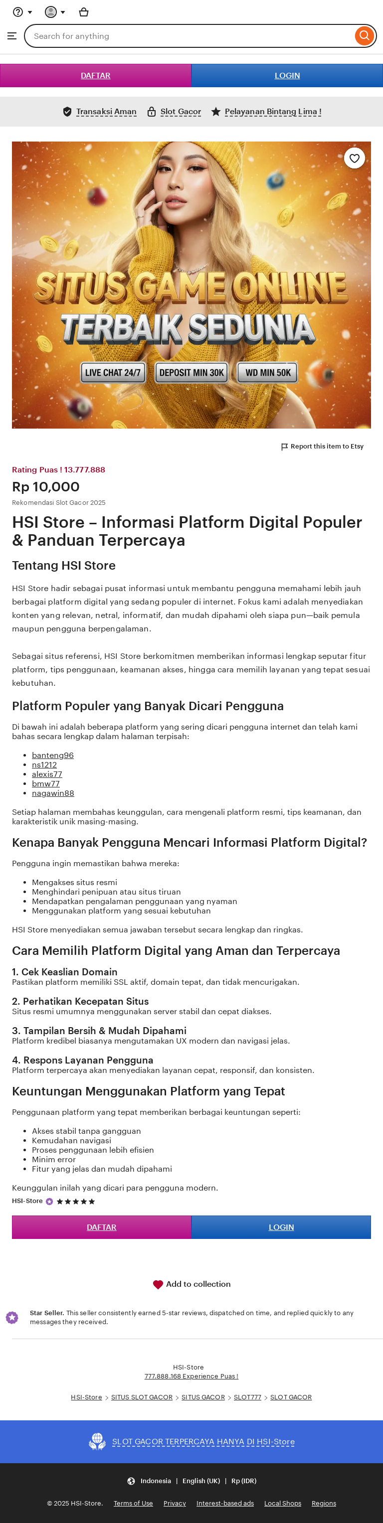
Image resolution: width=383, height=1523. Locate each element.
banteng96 (53, 755)
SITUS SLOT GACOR (142, 1397)
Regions (324, 1503)
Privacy (175, 1503)
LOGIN (287, 75)
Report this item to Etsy (322, 447)
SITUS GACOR (203, 1397)
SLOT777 (247, 1397)
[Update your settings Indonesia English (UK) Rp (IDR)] (191, 1481)
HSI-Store (27, 1201)
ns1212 (44, 764)
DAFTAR (96, 75)
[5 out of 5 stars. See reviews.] (77, 1201)
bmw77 (46, 783)
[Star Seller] (49, 1202)
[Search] (365, 36)
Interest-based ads (225, 1503)
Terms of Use (133, 1503)
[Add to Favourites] (354, 158)
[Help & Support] (22, 12)
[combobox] (188, 36)
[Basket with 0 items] (84, 12)
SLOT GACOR (291, 1397)
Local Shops (282, 1503)
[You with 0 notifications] (55, 12)
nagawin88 (53, 793)
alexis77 (47, 774)
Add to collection (191, 1285)
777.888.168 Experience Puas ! (192, 1376)
